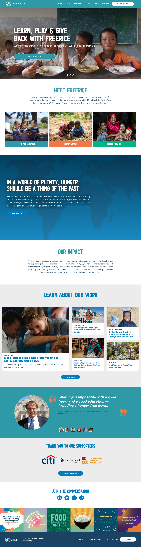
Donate (128, 541)
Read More (70, 378)
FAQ (106, 541)
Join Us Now (17, 214)
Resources (77, 4)
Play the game (122, 4)
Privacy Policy (27, 542)
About (87, 4)
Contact (96, 4)
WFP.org (105, 4)
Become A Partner (70, 475)
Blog (60, 4)
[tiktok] (81, 499)
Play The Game (34, 57)
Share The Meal (95, 541)
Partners (81, 541)
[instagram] (59, 499)
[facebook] (74, 499)
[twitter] (66, 499)
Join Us (67, 4)
